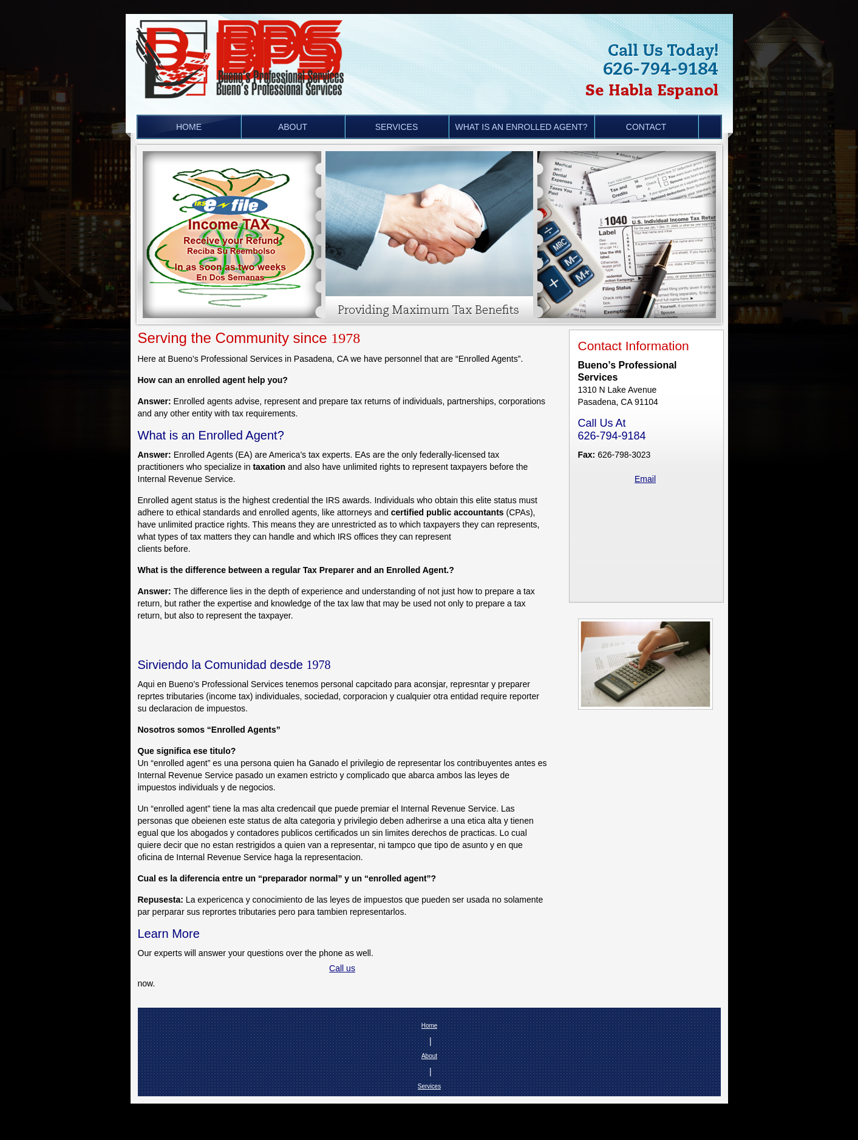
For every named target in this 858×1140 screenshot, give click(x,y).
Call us (342, 968)
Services (429, 1086)
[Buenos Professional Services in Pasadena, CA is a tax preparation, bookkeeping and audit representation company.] (245, 53)
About (429, 1056)
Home (429, 1025)
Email (645, 479)
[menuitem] (189, 127)
